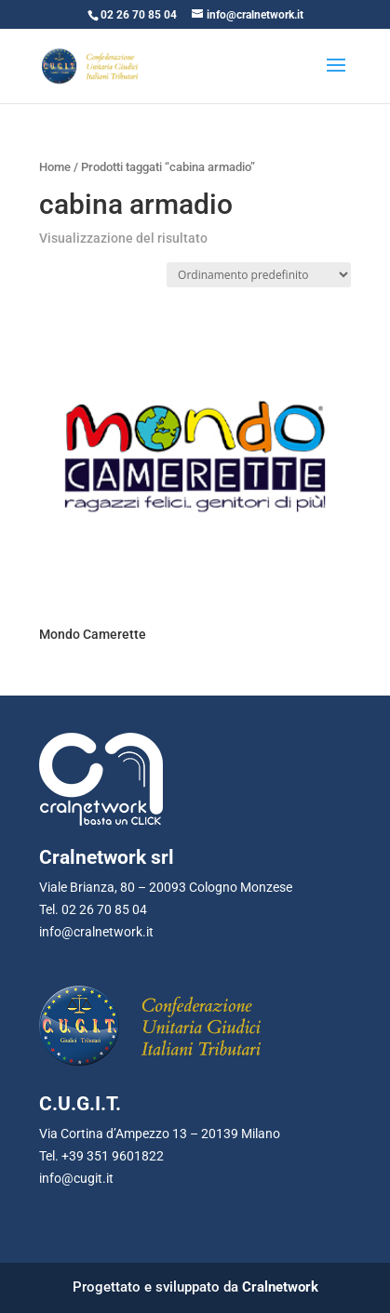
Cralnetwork (280, 1287)
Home (55, 167)
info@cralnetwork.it (96, 931)
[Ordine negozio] (259, 274)
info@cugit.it (76, 1178)
